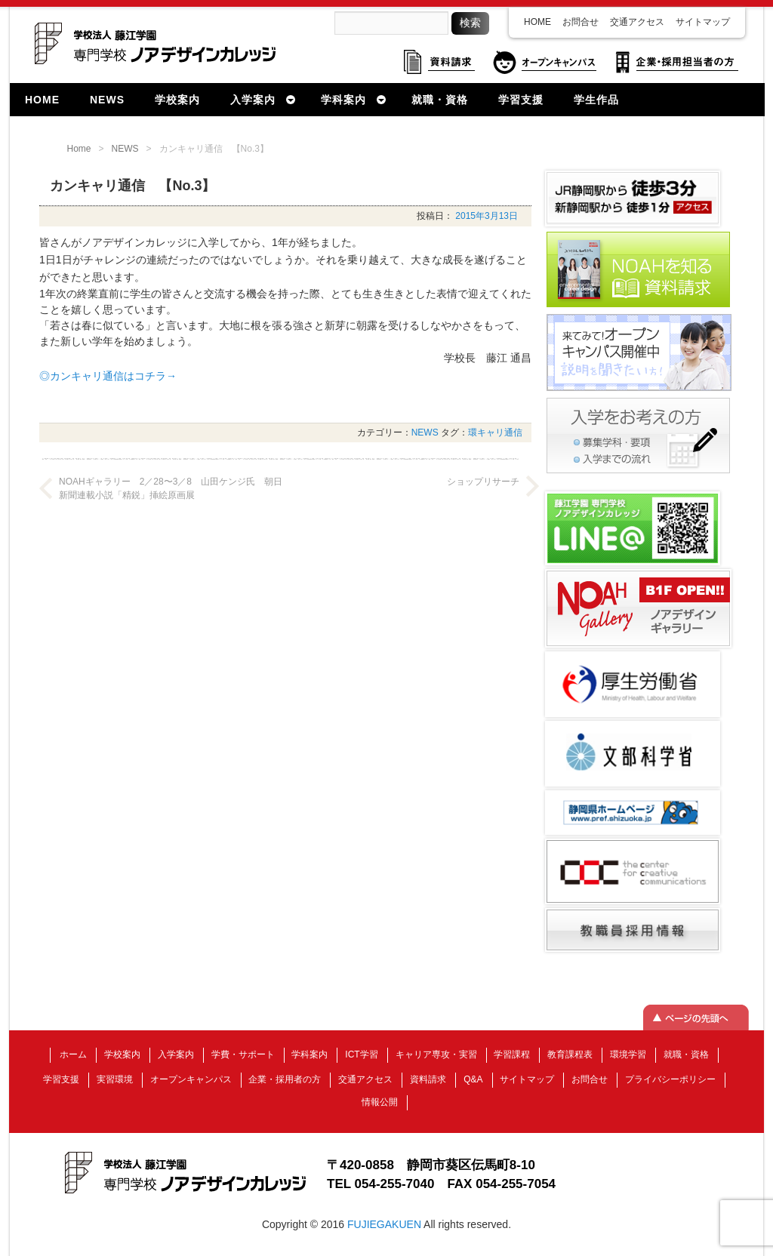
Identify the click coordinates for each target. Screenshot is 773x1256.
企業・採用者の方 (284, 1079)
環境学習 (628, 1054)
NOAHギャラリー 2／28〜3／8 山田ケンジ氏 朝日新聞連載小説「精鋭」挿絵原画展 (170, 488)
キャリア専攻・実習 (436, 1054)
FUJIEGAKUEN (384, 1224)
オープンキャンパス (191, 1079)
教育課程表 (570, 1054)
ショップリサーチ (483, 481)
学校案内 (122, 1054)
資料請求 (428, 1079)
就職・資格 (686, 1054)
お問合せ (580, 22)
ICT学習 (361, 1054)
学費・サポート (243, 1054)
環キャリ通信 (495, 432)
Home (79, 148)
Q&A (472, 1079)
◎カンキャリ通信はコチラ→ (108, 376)
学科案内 (309, 1054)
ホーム (73, 1054)
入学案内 (176, 1054)
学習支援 (61, 1079)
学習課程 (512, 1054)
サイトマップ (703, 22)
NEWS (125, 148)
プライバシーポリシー (670, 1079)
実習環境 (115, 1079)
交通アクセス (637, 22)
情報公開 (380, 1102)
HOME (537, 22)
